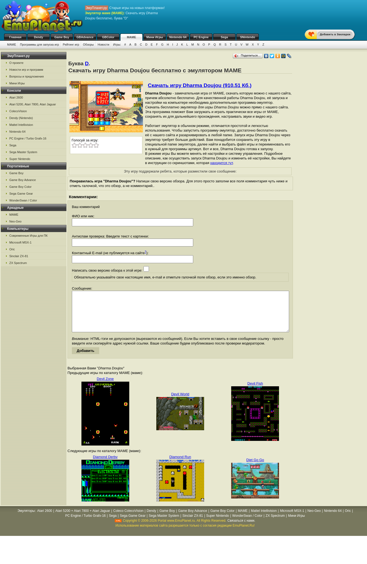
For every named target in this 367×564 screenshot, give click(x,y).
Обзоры (88, 44)
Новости (103, 44)
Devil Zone (105, 387)
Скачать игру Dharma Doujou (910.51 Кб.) (199, 85)
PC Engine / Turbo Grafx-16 (27, 138)
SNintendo (247, 37)
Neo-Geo (15, 221)
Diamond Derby (105, 465)
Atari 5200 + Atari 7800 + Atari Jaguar (82, 519)
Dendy (38, 37)
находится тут (221, 163)
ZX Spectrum (18, 263)
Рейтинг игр (71, 44)
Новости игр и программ (26, 69)
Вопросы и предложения (26, 76)
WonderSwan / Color (23, 200)
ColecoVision (18, 111)
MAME (131, 37)
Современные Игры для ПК (28, 235)
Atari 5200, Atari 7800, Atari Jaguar (32, 104)
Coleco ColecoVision (128, 519)
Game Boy (61, 37)
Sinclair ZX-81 (18, 256)
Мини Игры (154, 37)
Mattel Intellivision (21, 124)
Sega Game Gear (21, 193)
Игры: (117, 44)
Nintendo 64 (178, 37)
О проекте (16, 62)
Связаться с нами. (241, 529)
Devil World (180, 402)
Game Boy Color (20, 186)
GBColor (108, 37)
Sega (224, 37)
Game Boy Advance (22, 180)
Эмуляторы (26, 519)
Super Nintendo (19, 159)
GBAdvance (85, 37)
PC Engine (201, 37)
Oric (12, 249)
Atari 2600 (16, 97)
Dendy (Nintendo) (21, 118)
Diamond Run (180, 465)
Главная (15, 37)
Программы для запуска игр (39, 44)
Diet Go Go (255, 468)
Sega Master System (23, 152)
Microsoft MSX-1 (20, 242)
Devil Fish (255, 392)
